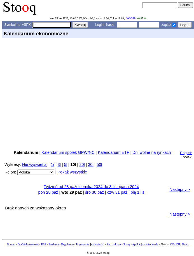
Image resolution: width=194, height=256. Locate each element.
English (186, 153)
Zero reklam (114, 244)
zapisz (166, 25)
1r (52, 164)
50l (99, 164)
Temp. (185, 244)
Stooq (126, 244)
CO (172, 244)
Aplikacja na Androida (145, 244)
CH (178, 244)
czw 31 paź (117, 192)
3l (59, 164)
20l (82, 164)
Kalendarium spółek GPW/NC (68, 152)
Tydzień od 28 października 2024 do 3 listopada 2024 (91, 186)
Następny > (180, 189)
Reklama (53, 244)
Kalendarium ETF (113, 152)
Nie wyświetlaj (34, 164)
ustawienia (97, 244)
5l (65, 164)
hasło (110, 25)
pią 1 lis (137, 192)
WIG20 (130, 18)
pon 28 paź (48, 192)
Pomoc (11, 244)
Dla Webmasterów (28, 244)
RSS (43, 244)
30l (90, 164)
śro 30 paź (94, 192)
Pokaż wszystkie (72, 172)
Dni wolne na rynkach (151, 152)
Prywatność (83, 244)
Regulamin (67, 244)
